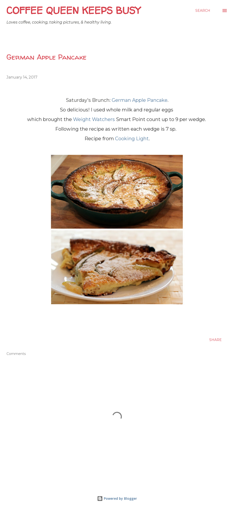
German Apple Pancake (139, 100)
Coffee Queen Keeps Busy (73, 10)
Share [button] (215, 340)
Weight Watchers (94, 119)
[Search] (202, 10)
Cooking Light (132, 138)
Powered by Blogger (117, 498)
